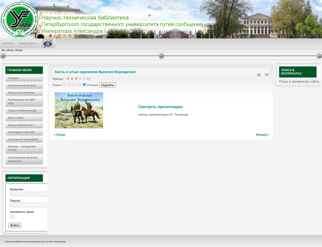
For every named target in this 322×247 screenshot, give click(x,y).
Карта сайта (16, 117)
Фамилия (16, 189)
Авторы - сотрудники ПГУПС (22, 148)
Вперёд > (262, 134)
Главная (13, 78)
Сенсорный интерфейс (23, 139)
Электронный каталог (22, 85)
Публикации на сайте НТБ (22, 101)
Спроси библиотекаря (22, 110)
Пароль (15, 200)
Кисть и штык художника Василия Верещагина (95, 72)
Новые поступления (21, 92)
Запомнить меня (22, 212)
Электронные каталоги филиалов (23, 159)
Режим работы (28, 43)
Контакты (8, 43)
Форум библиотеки (20, 125)
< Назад (59, 134)
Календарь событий (21, 132)
